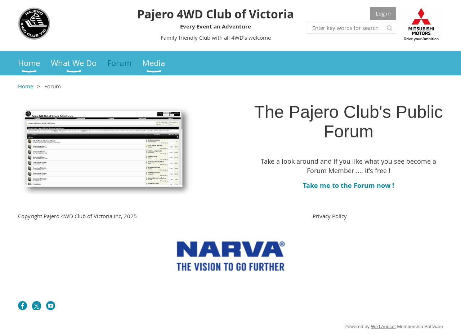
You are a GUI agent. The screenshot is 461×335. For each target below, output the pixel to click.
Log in (383, 13)
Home (25, 86)
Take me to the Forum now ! (348, 185)
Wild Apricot (383, 326)
